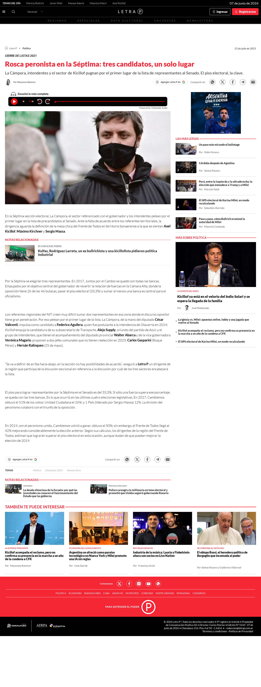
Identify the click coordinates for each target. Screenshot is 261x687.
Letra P (13, 48)
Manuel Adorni (76, 3)
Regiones (57, 20)
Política (26, 48)
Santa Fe (117, 593)
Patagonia (183, 593)
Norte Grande (165, 593)
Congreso (199, 593)
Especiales (89, 20)
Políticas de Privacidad (241, 631)
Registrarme (247, 11)
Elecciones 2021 (54, 470)
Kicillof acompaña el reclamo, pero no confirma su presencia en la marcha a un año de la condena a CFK (216, 332)
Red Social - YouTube (148, 583)
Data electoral (127, 20)
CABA (106, 593)
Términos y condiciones (214, 631)
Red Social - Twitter (119, 583)
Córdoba (147, 593)
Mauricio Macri (98, 3)
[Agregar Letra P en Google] (170, 82)
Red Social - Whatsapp (158, 583)
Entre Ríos (132, 593)
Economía (75, 593)
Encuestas (165, 20)
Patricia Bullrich (35, 3)
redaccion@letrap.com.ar (239, 628)
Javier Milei (56, 3)
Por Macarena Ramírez (24, 82)
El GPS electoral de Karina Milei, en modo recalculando (211, 341)
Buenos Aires (74, 470)
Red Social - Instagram (139, 583)
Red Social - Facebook (129, 583)
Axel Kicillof (119, 3)
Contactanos (106, 583)
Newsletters (200, 20)
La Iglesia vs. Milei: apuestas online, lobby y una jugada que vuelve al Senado (213, 321)
